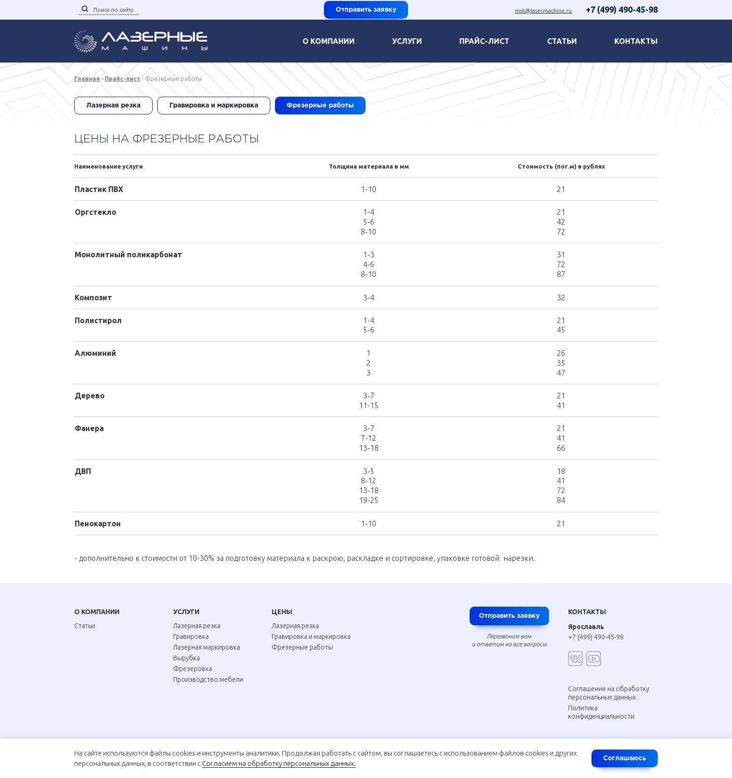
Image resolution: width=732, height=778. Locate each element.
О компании (329, 41)
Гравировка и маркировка (213, 105)
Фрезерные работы (320, 105)
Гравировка (191, 636)
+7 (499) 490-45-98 (622, 9)
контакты (636, 41)
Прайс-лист (484, 41)
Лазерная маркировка (206, 647)
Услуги (407, 41)
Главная (87, 78)
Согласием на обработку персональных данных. (279, 763)
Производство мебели (208, 679)
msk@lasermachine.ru (543, 10)
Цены (282, 611)
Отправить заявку (366, 10)
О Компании (97, 611)
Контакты (587, 611)
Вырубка (186, 658)
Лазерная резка (113, 105)
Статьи (562, 41)
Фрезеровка (192, 668)
